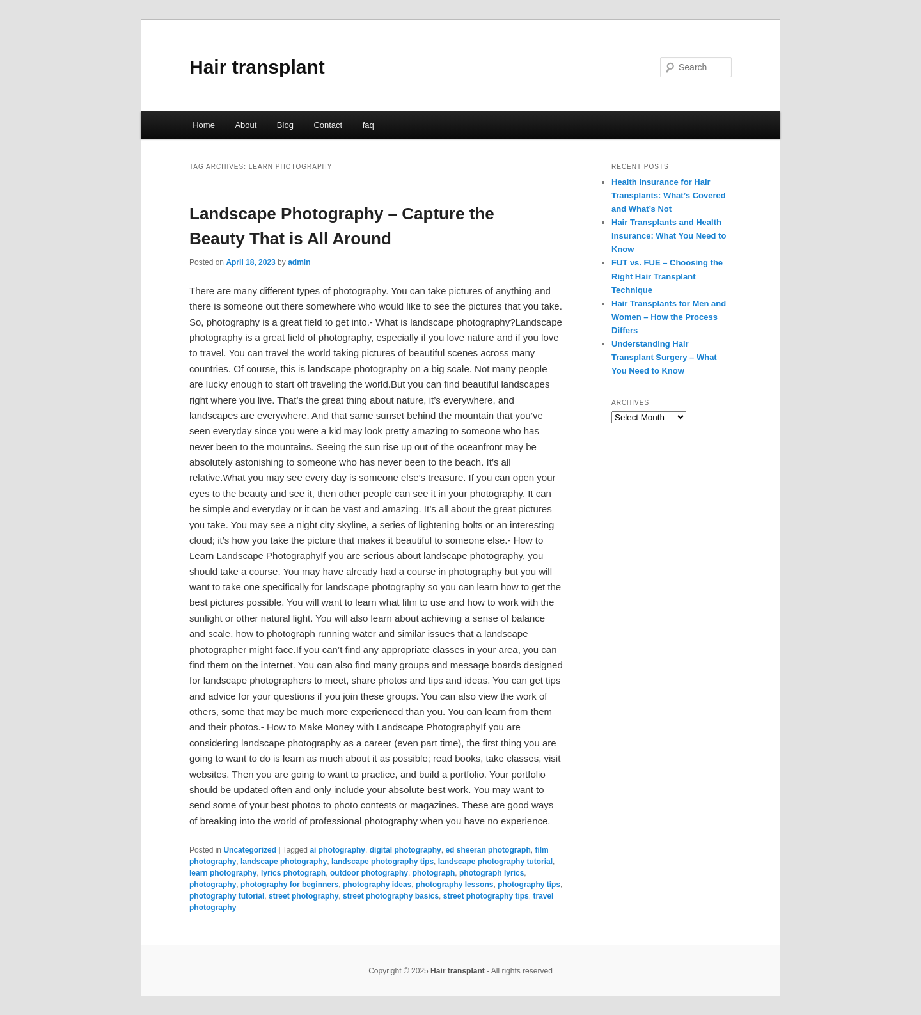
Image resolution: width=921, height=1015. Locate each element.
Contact (327, 125)
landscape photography (283, 861)
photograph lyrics (491, 873)
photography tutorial (226, 896)
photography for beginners (289, 884)
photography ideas (377, 884)
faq (368, 125)
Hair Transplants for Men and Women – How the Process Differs (668, 317)
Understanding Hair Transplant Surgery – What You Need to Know (664, 357)
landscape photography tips (382, 861)
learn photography (222, 873)
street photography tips (486, 896)
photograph (434, 873)
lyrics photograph (293, 873)
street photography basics (391, 896)
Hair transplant (257, 66)
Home (204, 125)
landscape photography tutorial (495, 861)
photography (212, 884)
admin (299, 262)
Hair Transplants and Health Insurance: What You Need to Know (668, 235)
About (245, 125)
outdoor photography (369, 873)
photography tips (529, 884)
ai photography (337, 850)
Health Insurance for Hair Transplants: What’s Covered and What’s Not (668, 195)
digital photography (405, 850)
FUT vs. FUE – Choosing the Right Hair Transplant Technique (667, 276)
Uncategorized (249, 850)
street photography (303, 896)
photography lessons (454, 884)
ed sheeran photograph (487, 850)
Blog (285, 125)
